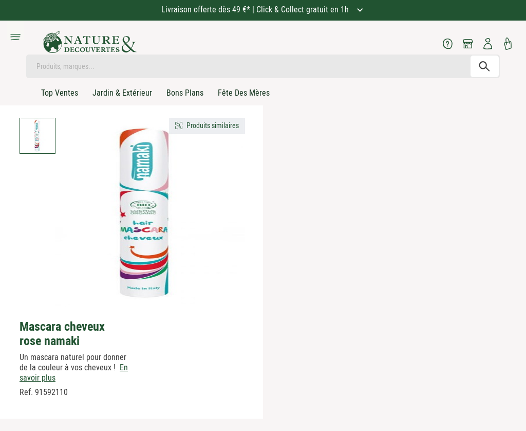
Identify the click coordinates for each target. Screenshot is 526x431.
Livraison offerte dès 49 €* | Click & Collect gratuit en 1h (256, 9)
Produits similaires (212, 125)
